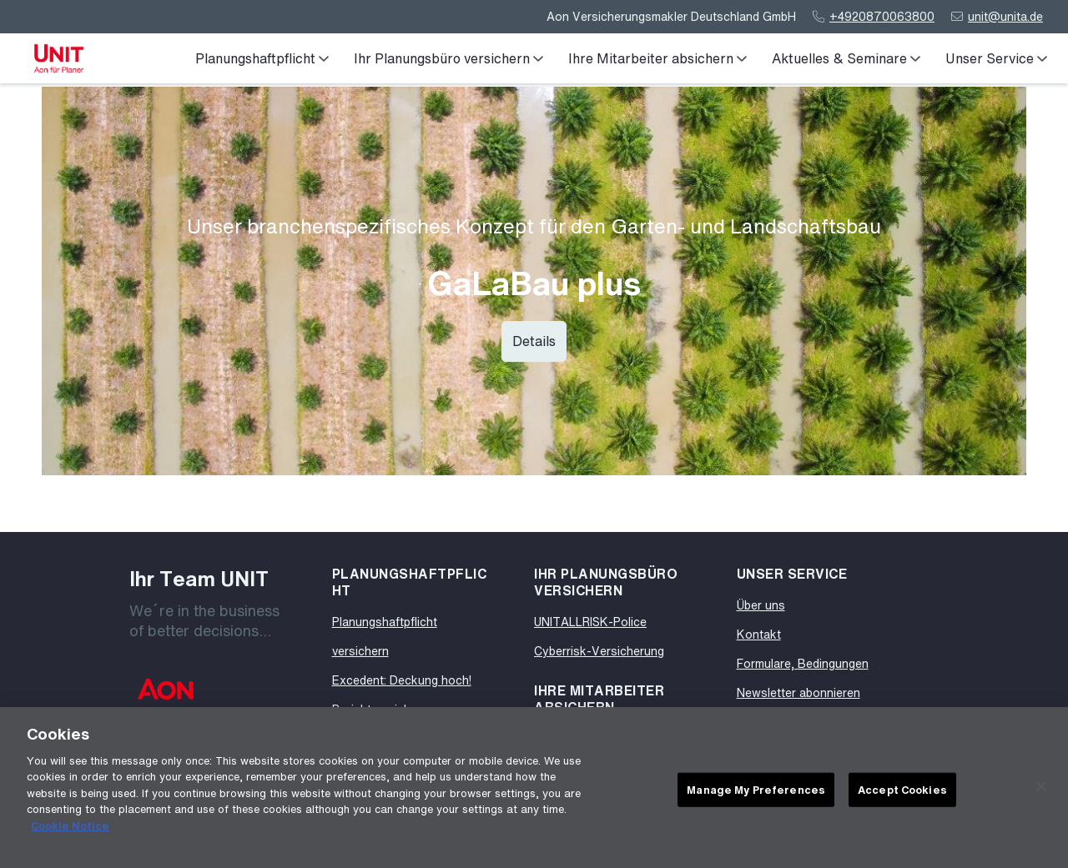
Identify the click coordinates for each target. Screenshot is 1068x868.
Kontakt (759, 634)
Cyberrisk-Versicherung (599, 651)
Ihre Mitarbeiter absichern (657, 58)
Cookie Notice (70, 831)
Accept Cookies (902, 794)
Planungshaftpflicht (262, 58)
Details (534, 341)
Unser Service (996, 58)
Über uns (761, 605)
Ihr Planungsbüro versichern (448, 58)
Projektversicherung (386, 709)
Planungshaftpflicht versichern (384, 636)
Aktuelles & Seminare (846, 58)
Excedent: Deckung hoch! (401, 680)
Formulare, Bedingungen (803, 663)
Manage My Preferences (756, 794)
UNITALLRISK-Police (590, 621)
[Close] (1041, 791)
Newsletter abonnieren (798, 692)
